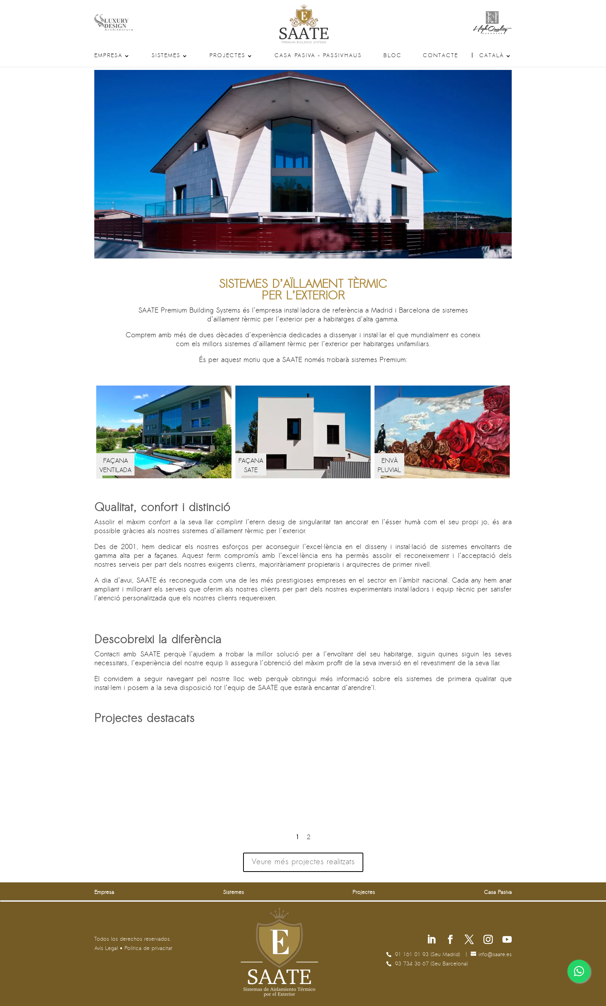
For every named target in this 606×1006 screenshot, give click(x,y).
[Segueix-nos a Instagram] (488, 940)
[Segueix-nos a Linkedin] (431, 940)
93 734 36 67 (413, 964)
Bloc (392, 56)
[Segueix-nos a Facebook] (450, 940)
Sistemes (166, 56)
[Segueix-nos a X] (469, 940)
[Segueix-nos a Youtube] (507, 940)
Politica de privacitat (148, 949)
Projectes (227, 56)
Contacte (440, 56)
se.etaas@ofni (495, 955)
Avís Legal (106, 949)
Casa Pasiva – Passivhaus (318, 56)
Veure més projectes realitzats (303, 862)
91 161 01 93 (413, 955)
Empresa (108, 56)
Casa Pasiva (498, 893)
